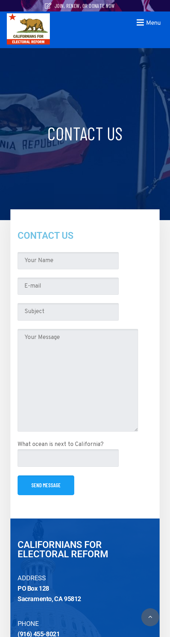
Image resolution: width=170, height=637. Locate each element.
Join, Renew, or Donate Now (80, 6)
